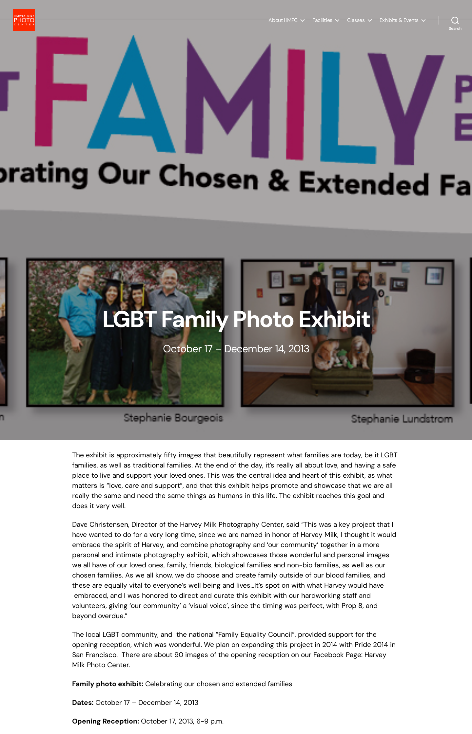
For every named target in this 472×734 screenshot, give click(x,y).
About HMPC (283, 24)
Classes (356, 24)
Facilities (322, 24)
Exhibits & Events (399, 24)
